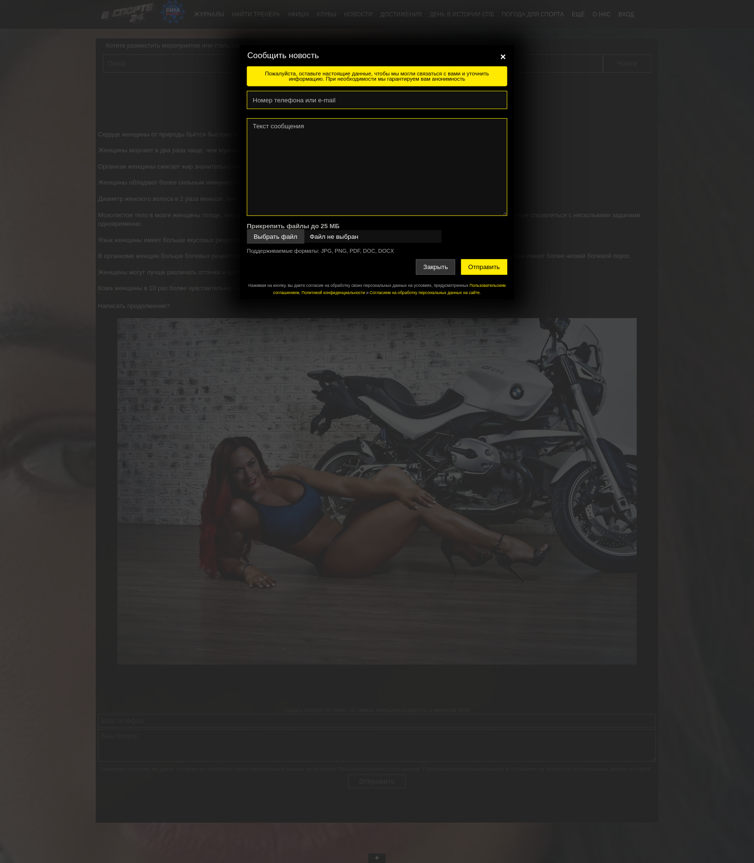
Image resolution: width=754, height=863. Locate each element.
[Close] (503, 57)
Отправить (484, 267)
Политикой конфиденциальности (333, 292)
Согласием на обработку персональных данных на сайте (425, 292)
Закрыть (435, 267)
